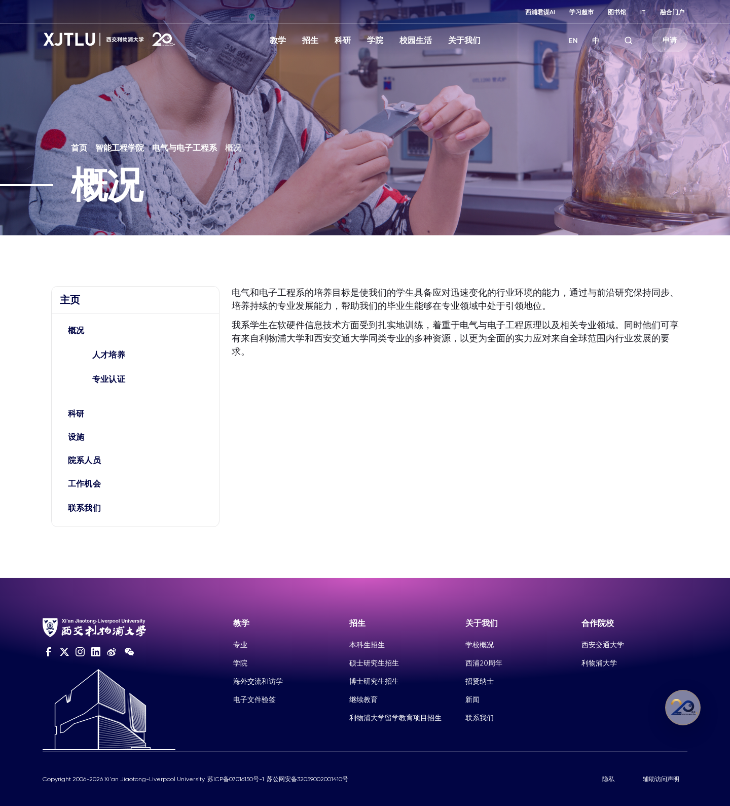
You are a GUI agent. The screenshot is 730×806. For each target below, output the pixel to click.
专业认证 (108, 379)
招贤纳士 (479, 681)
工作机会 (84, 483)
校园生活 (415, 40)
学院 (375, 40)
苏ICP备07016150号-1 (235, 779)
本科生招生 (367, 645)
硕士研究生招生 (374, 663)
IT (643, 12)
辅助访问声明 (661, 779)
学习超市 (581, 12)
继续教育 (363, 699)
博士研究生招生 (374, 681)
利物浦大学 (599, 663)
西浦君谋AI (540, 12)
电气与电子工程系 (184, 148)
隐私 (608, 779)
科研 (343, 40)
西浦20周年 (483, 663)
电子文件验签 (254, 699)
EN (573, 41)
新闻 (472, 699)
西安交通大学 (602, 645)
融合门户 (672, 12)
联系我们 (84, 508)
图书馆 (617, 12)
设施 (76, 437)
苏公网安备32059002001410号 (307, 779)
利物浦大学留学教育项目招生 (395, 718)
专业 (240, 645)
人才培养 (108, 355)
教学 (278, 40)
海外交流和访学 (258, 681)
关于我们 (464, 40)
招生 (310, 40)
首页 (79, 148)
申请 (670, 40)
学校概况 (479, 645)
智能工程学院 (119, 148)
